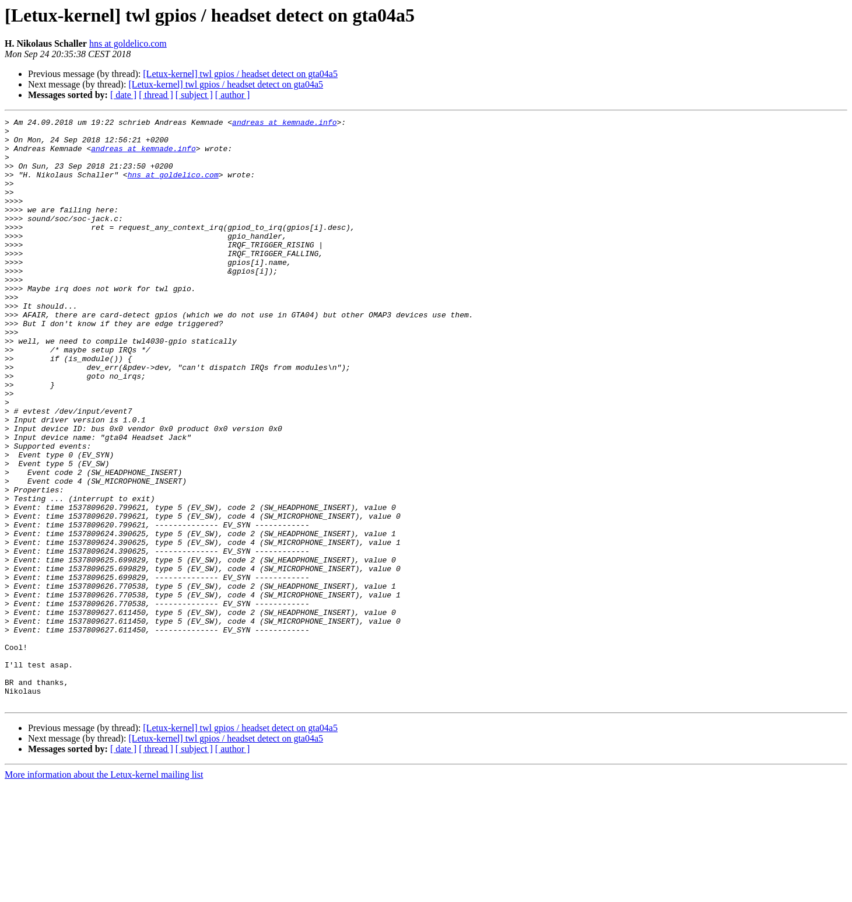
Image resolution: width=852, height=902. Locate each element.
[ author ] (232, 95)
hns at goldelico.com (128, 43)
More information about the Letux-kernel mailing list (104, 892)
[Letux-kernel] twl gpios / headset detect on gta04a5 (240, 74)
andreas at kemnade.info (284, 123)
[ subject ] (194, 95)
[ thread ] (156, 95)
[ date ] (123, 95)
